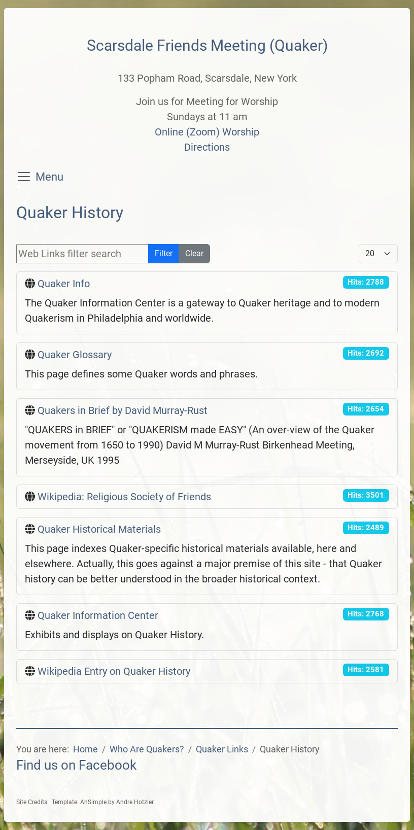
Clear (194, 253)
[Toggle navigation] (23, 176)
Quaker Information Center (98, 615)
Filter (163, 253)
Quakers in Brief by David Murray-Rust (123, 410)
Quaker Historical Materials (99, 529)
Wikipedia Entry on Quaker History (114, 671)
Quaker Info (64, 284)
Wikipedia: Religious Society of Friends (124, 497)
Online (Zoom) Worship (207, 132)
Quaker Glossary (75, 355)
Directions (207, 147)
